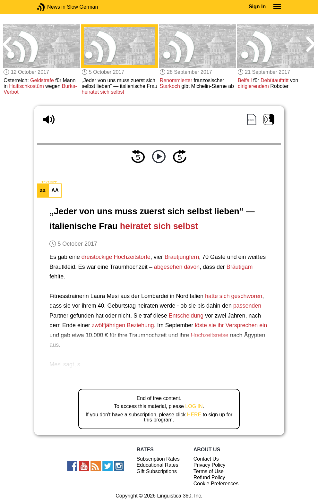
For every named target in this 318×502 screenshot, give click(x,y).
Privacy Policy (209, 465)
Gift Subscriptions (157, 471)
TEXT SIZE (49, 182)
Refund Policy (209, 477)
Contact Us (206, 459)
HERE (194, 414)
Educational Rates (157, 465)
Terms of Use (208, 471)
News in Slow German (50, 7)
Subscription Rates (158, 459)
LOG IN (193, 406)
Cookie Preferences (216, 483)
